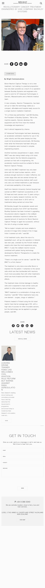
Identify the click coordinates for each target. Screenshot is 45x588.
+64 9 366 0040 (23, 502)
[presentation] (22, 482)
